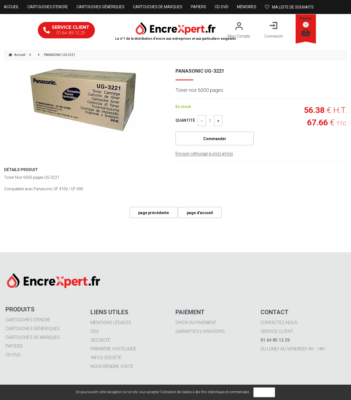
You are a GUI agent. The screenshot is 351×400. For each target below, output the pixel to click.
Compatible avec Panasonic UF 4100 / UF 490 (43, 189)
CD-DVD (13, 355)
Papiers (14, 346)
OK (264, 392)
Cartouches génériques (32, 328)
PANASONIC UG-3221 (200, 71)
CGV (94, 331)
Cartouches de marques (32, 337)
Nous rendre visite (112, 366)
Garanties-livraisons (200, 331)
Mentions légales (110, 322)
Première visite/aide (113, 348)
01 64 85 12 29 (66, 30)
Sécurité (100, 340)
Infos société (105, 357)
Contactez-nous (279, 322)
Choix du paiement (196, 322)
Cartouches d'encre (27, 319)
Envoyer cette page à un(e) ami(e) (204, 153)
